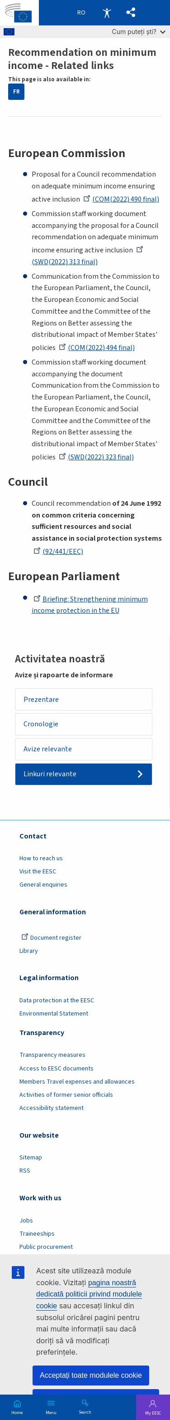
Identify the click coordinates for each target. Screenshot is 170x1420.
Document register (51, 937)
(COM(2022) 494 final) (97, 348)
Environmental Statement (53, 1013)
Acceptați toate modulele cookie (91, 1375)
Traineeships (37, 1233)
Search (85, 1412)
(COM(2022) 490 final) (121, 199)
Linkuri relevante (50, 774)
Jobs (26, 1220)
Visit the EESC (37, 871)
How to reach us (41, 858)
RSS (24, 1170)
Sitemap (30, 1157)
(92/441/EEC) (58, 552)
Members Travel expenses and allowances (77, 1081)
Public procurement (46, 1247)
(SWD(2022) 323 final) (96, 457)
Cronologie (41, 724)
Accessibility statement (51, 1108)
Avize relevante (48, 749)
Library (28, 951)
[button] (131, 12)
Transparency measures (52, 1055)
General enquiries (43, 884)
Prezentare (41, 700)
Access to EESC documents (56, 1068)
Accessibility (106, 12)
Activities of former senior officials (66, 1095)
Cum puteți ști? (138, 31)
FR (16, 92)
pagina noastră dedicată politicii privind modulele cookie (89, 1294)
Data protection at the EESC (56, 1000)
